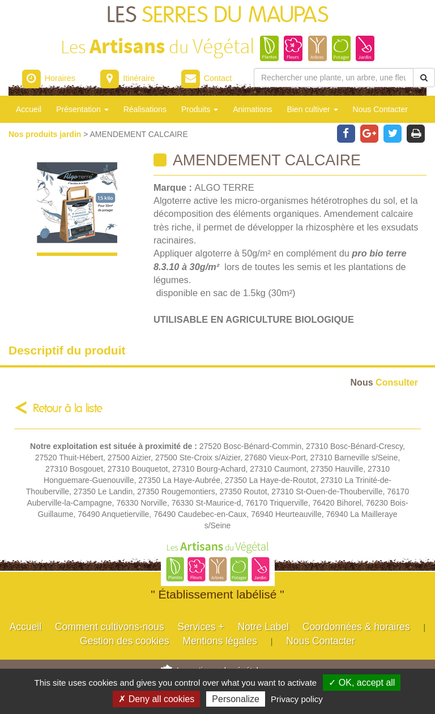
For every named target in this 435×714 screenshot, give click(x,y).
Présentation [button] (82, 109)
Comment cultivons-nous (109, 626)
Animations (252, 109)
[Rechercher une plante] (333, 77)
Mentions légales (220, 641)
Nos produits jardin (45, 134)
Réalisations (145, 109)
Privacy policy (297, 699)
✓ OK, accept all (362, 682)
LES (217, 16)
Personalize (235, 699)
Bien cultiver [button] (312, 109)
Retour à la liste (68, 408)
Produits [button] (199, 109)
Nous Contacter (380, 109)
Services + (201, 626)
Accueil (28, 109)
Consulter (384, 382)
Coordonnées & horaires (356, 626)
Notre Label (263, 626)
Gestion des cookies (124, 641)
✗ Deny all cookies (156, 699)
